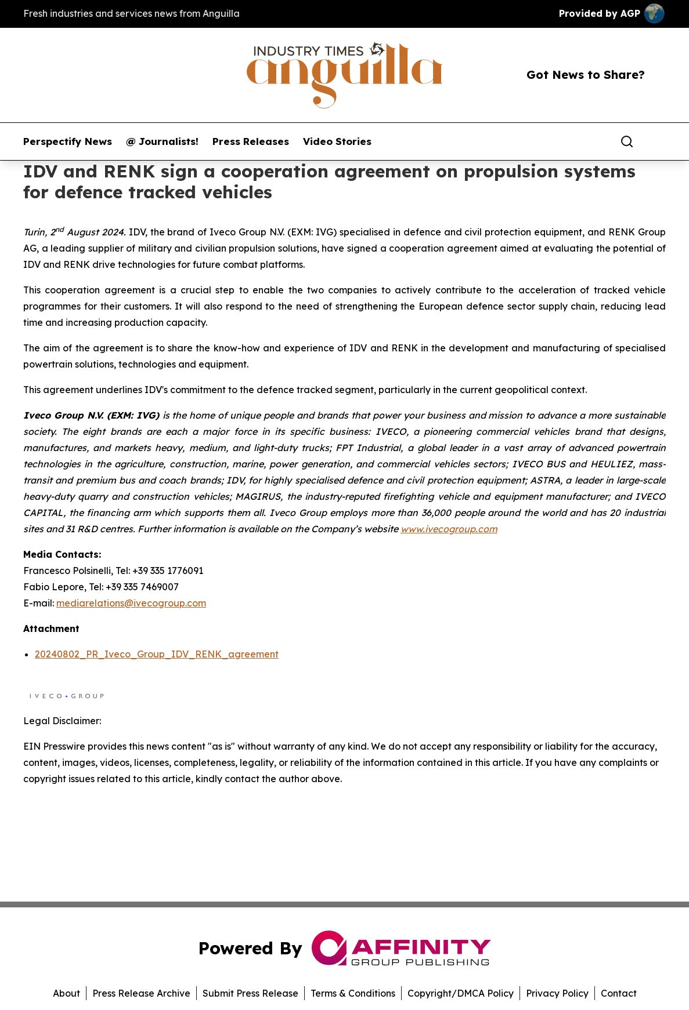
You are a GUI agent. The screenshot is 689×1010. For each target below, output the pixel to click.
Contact (619, 993)
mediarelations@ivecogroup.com (131, 603)
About (66, 993)
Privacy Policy (557, 993)
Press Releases (250, 141)
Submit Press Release (250, 993)
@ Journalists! (162, 141)
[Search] (627, 141)
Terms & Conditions (353, 993)
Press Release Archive (141, 993)
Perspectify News (67, 141)
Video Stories (337, 141)
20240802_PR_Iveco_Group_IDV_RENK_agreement (157, 654)
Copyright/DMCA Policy (460, 993)
